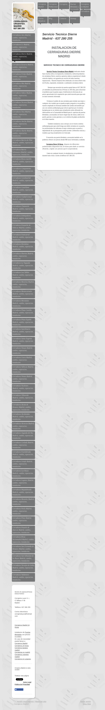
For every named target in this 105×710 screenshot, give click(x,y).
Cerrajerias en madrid (22, 652)
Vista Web (87, 704)
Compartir (19, 689)
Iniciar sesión (85, 702)
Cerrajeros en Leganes (23, 659)
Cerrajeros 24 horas (22, 646)
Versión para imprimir (24, 702)
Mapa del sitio (40, 702)
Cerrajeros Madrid (21, 643)
